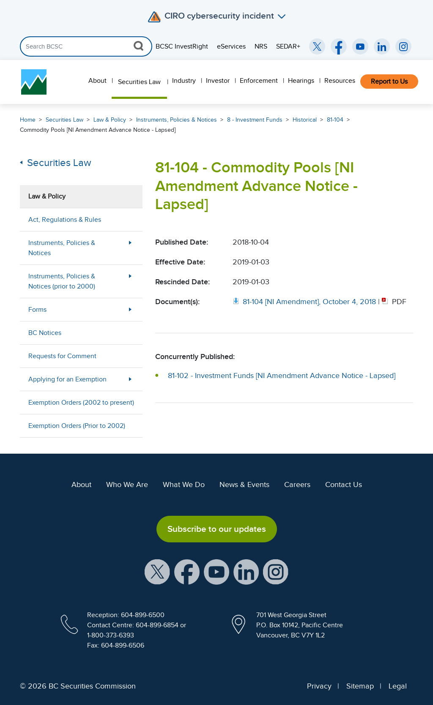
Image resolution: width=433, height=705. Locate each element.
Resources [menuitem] (339, 80)
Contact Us (343, 484)
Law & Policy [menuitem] (47, 196)
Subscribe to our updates (216, 529)
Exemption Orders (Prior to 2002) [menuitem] (76, 426)
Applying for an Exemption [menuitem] (67, 379)
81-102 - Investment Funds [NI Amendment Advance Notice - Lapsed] (281, 375)
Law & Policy (109, 120)
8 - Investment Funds (254, 120)
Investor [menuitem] (218, 80)
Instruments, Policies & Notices (176, 120)
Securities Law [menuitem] (139, 82)
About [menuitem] (97, 80)
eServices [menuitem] (231, 46)
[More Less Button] (130, 247)
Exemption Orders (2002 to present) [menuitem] (81, 402)
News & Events (244, 484)
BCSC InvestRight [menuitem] (182, 46)
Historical (305, 120)
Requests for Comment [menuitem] (62, 356)
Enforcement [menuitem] (259, 80)
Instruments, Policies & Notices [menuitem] (61, 248)
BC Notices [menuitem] (44, 333)
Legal (398, 686)
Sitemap (360, 686)
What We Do (184, 484)
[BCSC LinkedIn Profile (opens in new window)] (246, 571)
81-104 (335, 120)
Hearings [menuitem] (301, 80)
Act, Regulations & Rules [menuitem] (64, 219)
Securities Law (64, 120)
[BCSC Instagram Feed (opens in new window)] (403, 46)
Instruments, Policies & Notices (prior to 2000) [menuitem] (61, 281)
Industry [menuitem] (184, 80)
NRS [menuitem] (261, 46)
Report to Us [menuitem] (389, 81)
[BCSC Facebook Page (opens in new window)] (339, 46)
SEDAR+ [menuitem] (288, 46)
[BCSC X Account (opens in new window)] (157, 571)
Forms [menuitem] (37, 309)
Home (28, 120)
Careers (297, 484)
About (81, 484)
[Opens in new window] (305, 301)
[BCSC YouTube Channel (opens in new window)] (360, 46)
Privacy (319, 686)
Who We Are (127, 484)
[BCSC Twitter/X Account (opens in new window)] (317, 46)
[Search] (86, 46)
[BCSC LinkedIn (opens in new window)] (382, 46)
